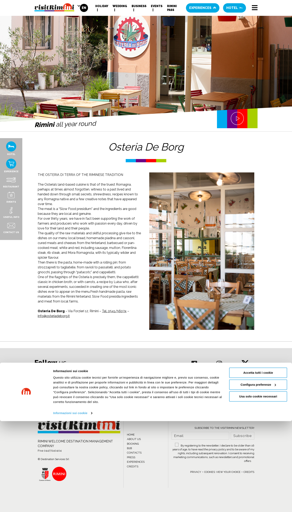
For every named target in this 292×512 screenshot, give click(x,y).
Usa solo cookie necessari (258, 487)
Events (156, 7)
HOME (131, 434)
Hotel (234, 9)
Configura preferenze (258, 475)
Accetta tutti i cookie (258, 464)
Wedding (120, 7)
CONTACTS (134, 452)
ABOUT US (134, 439)
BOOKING (133, 443)
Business (139, 7)
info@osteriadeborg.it (54, 316)
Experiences (202, 9)
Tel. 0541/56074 (114, 311)
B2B (129, 448)
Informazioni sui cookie (70, 504)
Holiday (101, 7)
